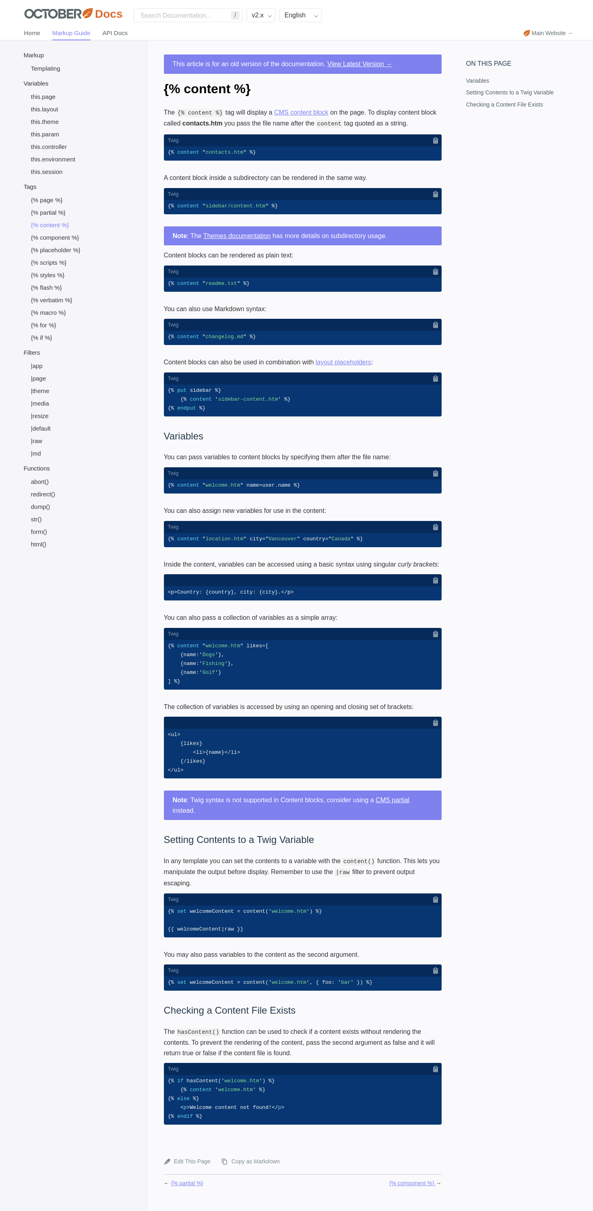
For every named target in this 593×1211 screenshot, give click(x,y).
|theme (40, 390)
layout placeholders (343, 363)
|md (36, 453)
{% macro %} (48, 312)
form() (39, 531)
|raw (36, 440)
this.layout (45, 109)
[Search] (188, 15)
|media (40, 403)
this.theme (45, 121)
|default (41, 428)
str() (36, 519)
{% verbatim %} (52, 300)
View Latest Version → (359, 64)
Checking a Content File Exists (504, 104)
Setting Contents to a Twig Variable (510, 92)
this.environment (53, 159)
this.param (45, 134)
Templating (46, 68)
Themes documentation (236, 236)
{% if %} (41, 337)
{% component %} (55, 237)
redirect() (43, 494)
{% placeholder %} (56, 250)
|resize (40, 415)
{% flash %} (46, 287)
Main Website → (548, 33)
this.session (47, 171)
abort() (40, 481)
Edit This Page (192, 1172)
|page (38, 378)
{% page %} (47, 200)
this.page (43, 96)
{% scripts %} (49, 262)
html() (38, 544)
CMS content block (301, 112)
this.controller (49, 146)
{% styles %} (48, 275)
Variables (477, 80)
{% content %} (50, 225)
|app (37, 365)
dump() (40, 506)
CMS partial (393, 807)
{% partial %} (48, 212)
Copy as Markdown (255, 1172)
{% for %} (44, 325)
